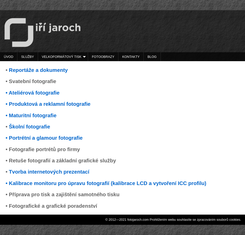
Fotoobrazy (103, 57)
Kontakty (131, 57)
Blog (152, 57)
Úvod (8, 57)
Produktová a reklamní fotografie (50, 104)
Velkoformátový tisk (64, 57)
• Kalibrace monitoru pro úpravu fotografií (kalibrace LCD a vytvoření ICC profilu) (106, 183)
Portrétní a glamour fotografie (46, 138)
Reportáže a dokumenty (38, 70)
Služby (27, 57)
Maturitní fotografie (32, 115)
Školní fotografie (29, 126)
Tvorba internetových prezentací (49, 172)
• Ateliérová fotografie (32, 93)
